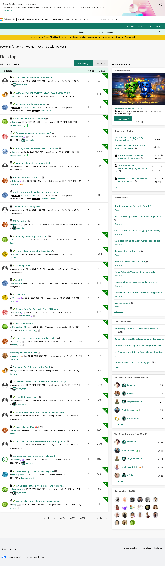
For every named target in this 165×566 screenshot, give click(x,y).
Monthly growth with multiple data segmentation (35, 192)
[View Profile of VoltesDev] (16, 312)
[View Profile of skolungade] (17, 283)
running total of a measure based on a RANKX (37, 148)
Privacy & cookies (130, 548)
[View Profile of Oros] (14, 298)
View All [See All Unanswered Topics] (118, 187)
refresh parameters (24, 323)
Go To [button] (158, 26)
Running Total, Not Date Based (27, 177)
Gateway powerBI (122, 302)
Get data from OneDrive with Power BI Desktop (37, 309)
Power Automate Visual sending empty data (134, 272)
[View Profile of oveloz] (15, 430)
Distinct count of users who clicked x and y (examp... (40, 485)
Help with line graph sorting (127, 251)
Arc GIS (18, 280)
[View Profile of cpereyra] (16, 224)
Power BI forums (10, 46)
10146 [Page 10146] (99, 517)
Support (115, 19)
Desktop (118, 209)
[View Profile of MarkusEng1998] (19, 327)
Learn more (8, 10)
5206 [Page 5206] (62, 517)
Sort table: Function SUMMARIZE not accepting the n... (41, 441)
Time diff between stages (27, 397)
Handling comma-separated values (31, 236)
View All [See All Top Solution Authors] (118, 424)
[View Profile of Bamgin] (15, 122)
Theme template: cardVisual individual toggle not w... (139, 292)
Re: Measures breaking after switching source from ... (139, 345)
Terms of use (146, 548)
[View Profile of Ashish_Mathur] (23, 84)
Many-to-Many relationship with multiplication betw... (40, 412)
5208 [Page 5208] (82, 517)
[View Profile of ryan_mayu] (21, 388)
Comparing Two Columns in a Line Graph (32, 367)
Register (130, 26)
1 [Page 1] (48, 517)
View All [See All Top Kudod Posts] (118, 367)
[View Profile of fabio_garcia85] (18, 474)
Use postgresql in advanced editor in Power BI (34, 455)
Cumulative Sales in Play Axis (26, 206)
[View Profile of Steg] (14, 504)
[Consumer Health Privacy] (35, 557)
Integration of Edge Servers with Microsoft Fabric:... (132, 180)
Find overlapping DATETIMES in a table (33, 250)
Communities (80, 19)
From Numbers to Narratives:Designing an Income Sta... (130, 168)
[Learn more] (123, 118)
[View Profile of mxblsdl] (15, 359)
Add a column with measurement (31, 104)
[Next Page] (106, 518)
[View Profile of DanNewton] (17, 489)
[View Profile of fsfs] (13, 152)
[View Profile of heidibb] (15, 181)
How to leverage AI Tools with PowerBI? (132, 206)
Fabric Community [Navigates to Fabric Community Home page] (28, 19)
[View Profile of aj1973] (15, 184)
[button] (83, 63)
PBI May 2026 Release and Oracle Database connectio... (129, 146)
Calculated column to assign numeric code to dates (137, 240)
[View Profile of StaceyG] (15, 341)
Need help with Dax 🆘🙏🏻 (27, 426)
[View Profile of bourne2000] (17, 136)
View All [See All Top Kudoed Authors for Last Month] (118, 481)
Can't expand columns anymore (30, 118)
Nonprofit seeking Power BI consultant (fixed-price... (130, 156)
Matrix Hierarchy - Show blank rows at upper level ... (138, 216)
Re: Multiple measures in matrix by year (133, 362)
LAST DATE (20, 294)
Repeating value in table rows (24, 352)
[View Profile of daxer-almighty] (16, 125)
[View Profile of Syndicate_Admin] (28, 107)
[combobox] (129, 32)
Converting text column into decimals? (33, 133)
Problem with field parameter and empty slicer (135, 282)
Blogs (92, 19)
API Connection (20, 221)
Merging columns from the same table (33, 163)
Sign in (140, 26)
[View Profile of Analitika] (16, 459)
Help (149, 26)
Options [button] (99, 63)
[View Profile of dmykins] (15, 370)
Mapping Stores (22, 265)
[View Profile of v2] (13, 96)
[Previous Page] (43, 518)
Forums (45, 19)
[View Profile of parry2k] (20, 228)
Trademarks (159, 548)
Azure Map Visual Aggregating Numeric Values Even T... (128, 139)
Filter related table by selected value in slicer (36, 338)
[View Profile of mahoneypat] (46, 110)
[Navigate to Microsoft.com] (7, 19)
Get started (130, 37)
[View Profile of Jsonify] (15, 254)
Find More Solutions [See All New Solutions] (118, 311)
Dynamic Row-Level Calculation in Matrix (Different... (139, 339)
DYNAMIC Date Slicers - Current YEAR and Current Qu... (41, 381)
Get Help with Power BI (52, 46)
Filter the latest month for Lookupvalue (33, 77)
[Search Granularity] (85, 32)
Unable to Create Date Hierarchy (129, 261)
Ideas (68, 19)
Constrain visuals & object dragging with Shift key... (138, 230)
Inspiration (57, 19)
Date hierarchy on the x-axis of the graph (34, 471)
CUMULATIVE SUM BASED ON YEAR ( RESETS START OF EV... (43, 92)
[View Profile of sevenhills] (30, 140)
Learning (103, 19)
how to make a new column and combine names (37, 501)
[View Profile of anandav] (15, 356)
